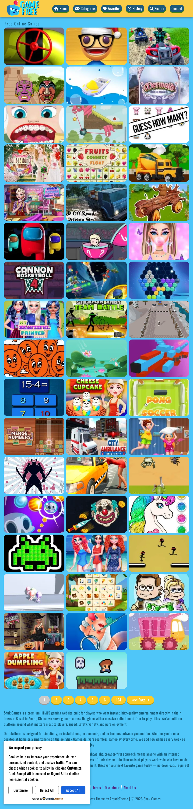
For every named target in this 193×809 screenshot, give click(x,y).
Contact (177, 8)
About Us (129, 787)
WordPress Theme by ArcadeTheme (104, 799)
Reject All (47, 790)
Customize (21, 790)
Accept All (73, 790)
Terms (97, 787)
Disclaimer (112, 787)
